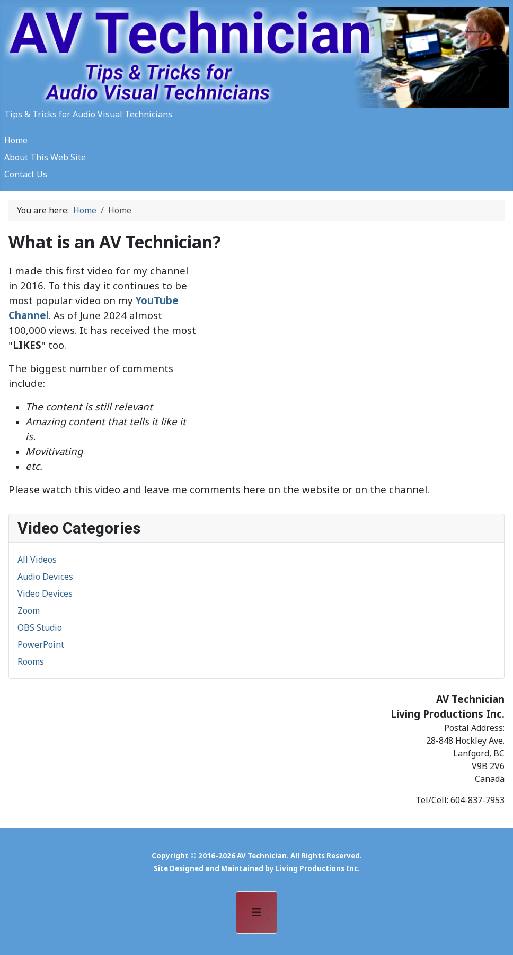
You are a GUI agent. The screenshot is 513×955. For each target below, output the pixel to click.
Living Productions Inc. (318, 868)
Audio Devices (45, 576)
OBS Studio (39, 627)
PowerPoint (40, 644)
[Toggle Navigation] (256, 912)
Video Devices (45, 593)
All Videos (37, 559)
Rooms (30, 661)
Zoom (28, 610)
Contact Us (25, 174)
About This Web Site (45, 157)
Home (16, 140)
